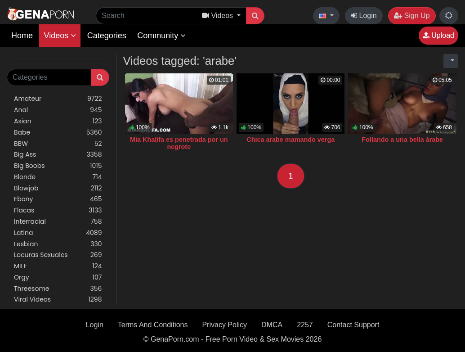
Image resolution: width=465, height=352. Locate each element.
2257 (305, 325)
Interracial (58, 221)
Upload (438, 35)
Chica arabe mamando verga (290, 139)
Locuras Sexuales (58, 255)
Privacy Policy (224, 325)
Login (364, 15)
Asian (58, 121)
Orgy (58, 277)
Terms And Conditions (153, 325)
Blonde (58, 177)
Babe (58, 132)
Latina (58, 233)
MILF (58, 266)
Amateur (58, 99)
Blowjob (58, 188)
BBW (58, 144)
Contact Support (353, 325)
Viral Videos (58, 299)
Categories (106, 35)
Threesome (58, 288)
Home (22, 35)
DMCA (271, 325)
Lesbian (58, 244)
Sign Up (411, 15)
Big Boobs (58, 166)
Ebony (58, 199)
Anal (58, 110)
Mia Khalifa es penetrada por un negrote (179, 143)
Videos (60, 35)
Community (161, 35)
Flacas (58, 210)
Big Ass (58, 154)
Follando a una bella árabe (402, 139)
